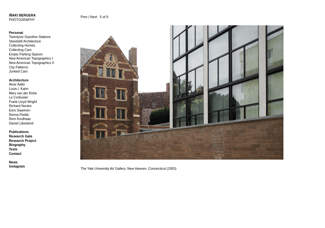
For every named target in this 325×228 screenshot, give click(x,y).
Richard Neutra (20, 106)
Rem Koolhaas (20, 119)
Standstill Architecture (25, 41)
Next (93, 17)
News (13, 162)
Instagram (17, 166)
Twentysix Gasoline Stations (29, 37)
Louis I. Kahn (18, 89)
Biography (17, 145)
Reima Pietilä (19, 115)
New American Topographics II (31, 63)
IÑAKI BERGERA (22, 15)
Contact (15, 153)
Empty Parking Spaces (26, 54)
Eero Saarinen (19, 110)
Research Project (22, 140)
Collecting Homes (22, 45)
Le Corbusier (18, 97)
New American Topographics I (31, 58)
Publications (19, 132)
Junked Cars (18, 71)
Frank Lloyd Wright (23, 102)
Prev (84, 17)
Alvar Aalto (17, 84)
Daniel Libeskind (21, 123)
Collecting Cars (20, 50)
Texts (13, 149)
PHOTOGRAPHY (22, 20)
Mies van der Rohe (23, 93)
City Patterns (18, 67)
